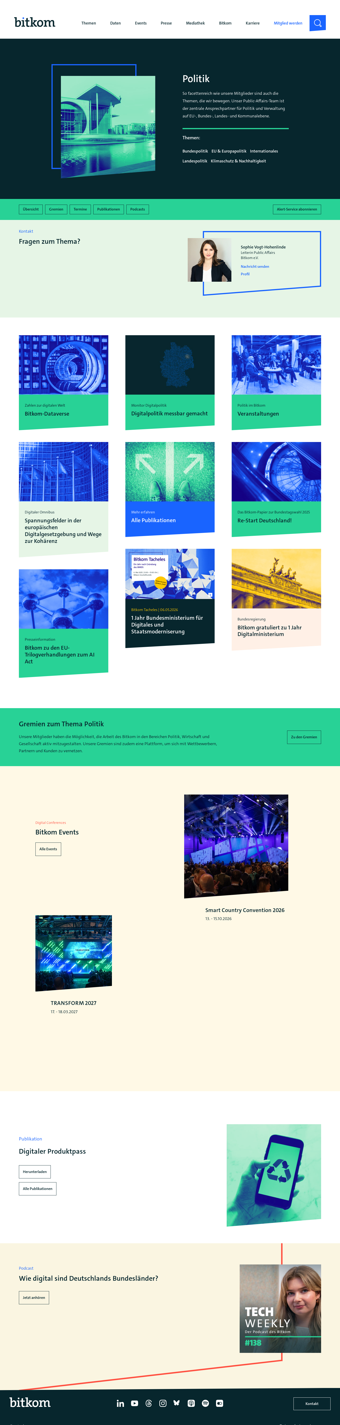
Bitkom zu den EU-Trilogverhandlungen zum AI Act (59, 654)
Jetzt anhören (34, 1298)
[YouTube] (134, 1407)
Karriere (253, 23)
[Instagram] (162, 1407)
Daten (115, 23)
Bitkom (225, 23)
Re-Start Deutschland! (265, 520)
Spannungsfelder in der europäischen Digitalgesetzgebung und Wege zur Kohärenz (63, 530)
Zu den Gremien (304, 737)
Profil (245, 274)
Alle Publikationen (37, 1189)
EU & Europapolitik (229, 151)
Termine (80, 209)
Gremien (56, 209)
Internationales (264, 151)
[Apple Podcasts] (191, 1407)
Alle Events (48, 849)
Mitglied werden (288, 23)
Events (141, 23)
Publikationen (108, 209)
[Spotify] (205, 1407)
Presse (166, 23)
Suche (315, 18)
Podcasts (137, 209)
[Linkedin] (120, 1407)
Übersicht (31, 209)
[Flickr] (219, 1407)
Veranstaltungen (258, 413)
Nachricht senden (255, 266)
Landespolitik (195, 161)
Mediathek (195, 23)
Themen (88, 23)
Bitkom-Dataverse (47, 413)
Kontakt (312, 1404)
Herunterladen (35, 1172)
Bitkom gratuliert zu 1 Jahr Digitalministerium (270, 631)
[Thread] (148, 1407)
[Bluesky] (177, 1407)
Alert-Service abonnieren (297, 209)
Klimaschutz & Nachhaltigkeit (238, 161)
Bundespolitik (195, 151)
